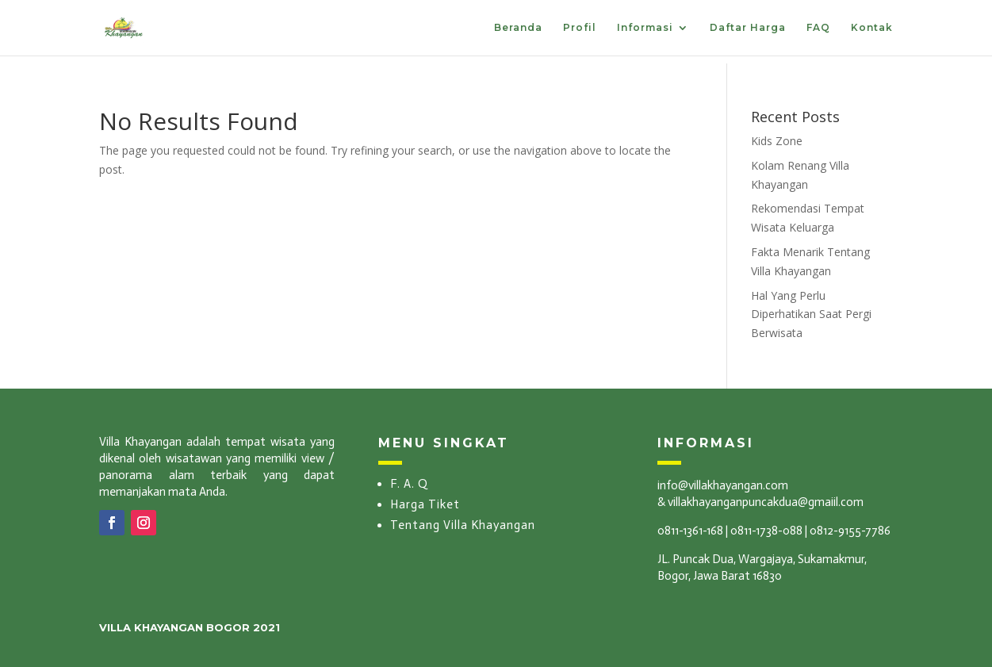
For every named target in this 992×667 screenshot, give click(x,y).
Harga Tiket (425, 504)
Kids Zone (776, 140)
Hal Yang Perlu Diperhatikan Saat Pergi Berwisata (811, 314)
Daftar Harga (748, 27)
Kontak (872, 27)
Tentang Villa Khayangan (462, 525)
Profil (579, 27)
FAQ (818, 27)
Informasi (645, 27)
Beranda (518, 27)
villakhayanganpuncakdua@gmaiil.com (766, 502)
